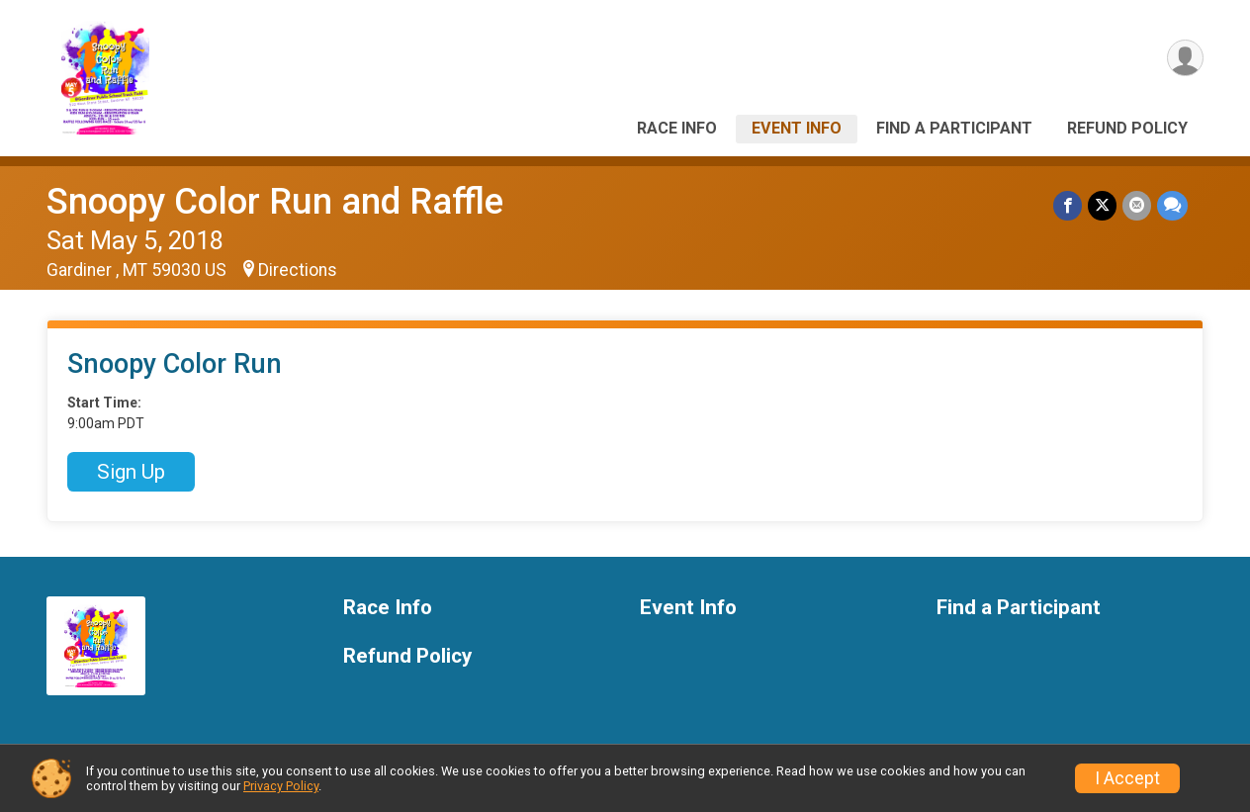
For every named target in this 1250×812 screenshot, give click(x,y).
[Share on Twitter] (1102, 205)
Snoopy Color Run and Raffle (274, 201)
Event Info (797, 128)
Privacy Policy (280, 785)
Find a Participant (954, 128)
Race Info (677, 128)
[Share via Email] (1136, 205)
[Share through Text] (1172, 205)
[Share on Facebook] (1067, 205)
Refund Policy (1127, 128)
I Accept (1127, 778)
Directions (297, 270)
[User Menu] (1185, 58)
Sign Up (131, 472)
